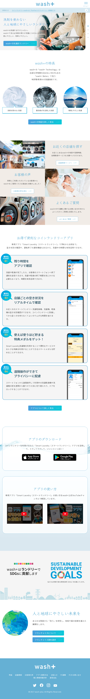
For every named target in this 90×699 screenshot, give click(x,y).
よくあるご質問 (65, 219)
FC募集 (63, 675)
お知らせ (54, 675)
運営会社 (53, 678)
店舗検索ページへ (65, 163)
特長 (10, 675)
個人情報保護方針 (40, 678)
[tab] (88, 26)
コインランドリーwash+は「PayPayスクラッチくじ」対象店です (33, 10)
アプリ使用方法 (42, 675)
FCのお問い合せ (75, 675)
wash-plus (39, 692)
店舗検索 (18, 675)
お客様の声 (29, 675)
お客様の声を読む (20, 191)
